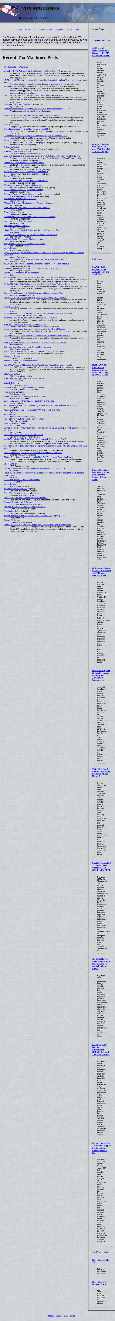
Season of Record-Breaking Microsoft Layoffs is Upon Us (28, 194)
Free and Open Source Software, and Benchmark (25, 324)
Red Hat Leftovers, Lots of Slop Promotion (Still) (24, 419)
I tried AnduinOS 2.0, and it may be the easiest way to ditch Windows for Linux (37, 336)
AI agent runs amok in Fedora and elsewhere (23, 185)
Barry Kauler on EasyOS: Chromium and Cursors (24, 243)
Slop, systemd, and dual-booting (17, 423)
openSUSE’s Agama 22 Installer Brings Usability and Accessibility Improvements (101, 675)
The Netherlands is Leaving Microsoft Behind (23, 190)
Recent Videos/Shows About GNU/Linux (21, 360)
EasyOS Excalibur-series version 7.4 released (23, 434)
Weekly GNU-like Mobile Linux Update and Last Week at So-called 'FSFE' (35, 342)
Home (19, 30)
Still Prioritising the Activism (15, 488)
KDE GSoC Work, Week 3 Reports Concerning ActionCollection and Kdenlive (36, 264)
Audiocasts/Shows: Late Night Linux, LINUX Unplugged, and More (32, 410)
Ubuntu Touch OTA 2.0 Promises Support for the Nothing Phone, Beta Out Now (101, 1148)
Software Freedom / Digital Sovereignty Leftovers (24, 387)
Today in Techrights (12, 176)
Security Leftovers (11, 383)
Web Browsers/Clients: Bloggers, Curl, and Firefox (25, 396)
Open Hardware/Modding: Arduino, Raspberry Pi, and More (29, 401)
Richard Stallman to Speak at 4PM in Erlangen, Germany (28, 515)
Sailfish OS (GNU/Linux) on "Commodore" (22, 273)
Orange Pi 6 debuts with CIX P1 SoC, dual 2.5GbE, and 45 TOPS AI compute (101, 148)
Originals (59, 30)
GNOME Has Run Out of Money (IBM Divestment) (25, 506)
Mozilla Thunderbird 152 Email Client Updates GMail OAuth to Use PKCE (101, 866)
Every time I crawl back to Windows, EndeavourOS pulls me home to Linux (35, 136)
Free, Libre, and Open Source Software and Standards (27, 207)
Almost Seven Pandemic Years (17, 167)
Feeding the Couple (12, 511)
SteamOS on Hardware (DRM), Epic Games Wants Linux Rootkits (32, 268)
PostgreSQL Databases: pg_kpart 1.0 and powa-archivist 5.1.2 (30, 234)
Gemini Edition (45, 30)
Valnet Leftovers (11, 464)
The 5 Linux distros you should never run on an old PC (27, 129)
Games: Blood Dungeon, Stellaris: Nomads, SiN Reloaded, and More (33, 452)
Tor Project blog (100, 1252)
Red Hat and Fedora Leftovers (17, 225)
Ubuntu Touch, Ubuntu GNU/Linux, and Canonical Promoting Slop (32, 230)
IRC (34, 30)
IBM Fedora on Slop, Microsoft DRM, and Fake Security (27, 347)
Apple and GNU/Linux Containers (18, 104)
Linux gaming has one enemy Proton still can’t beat (25, 497)
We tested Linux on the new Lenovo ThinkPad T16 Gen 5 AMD (30, 318)
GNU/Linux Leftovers (13, 374)
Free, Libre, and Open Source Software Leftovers (25, 378)
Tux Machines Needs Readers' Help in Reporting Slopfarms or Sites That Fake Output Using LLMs (45, 446)
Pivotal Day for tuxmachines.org (17, 493)
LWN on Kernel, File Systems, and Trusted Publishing (26, 181)
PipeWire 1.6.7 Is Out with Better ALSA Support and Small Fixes (100, 270)
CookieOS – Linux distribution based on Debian (24, 163)
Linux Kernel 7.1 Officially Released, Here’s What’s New (27, 95)
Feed (77, 30)
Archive (68, 30)
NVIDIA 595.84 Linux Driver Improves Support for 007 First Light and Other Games (100, 370)
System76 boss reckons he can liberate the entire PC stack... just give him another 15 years (42, 156)
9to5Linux (97, 259)
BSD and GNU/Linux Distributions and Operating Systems (28, 203)
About (27, 30)
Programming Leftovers (14, 212)
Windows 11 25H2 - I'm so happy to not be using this (26, 172)
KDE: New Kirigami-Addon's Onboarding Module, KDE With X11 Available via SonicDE (40, 405)
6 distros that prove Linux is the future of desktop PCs (26, 140)
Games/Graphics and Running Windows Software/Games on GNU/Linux (34, 468)
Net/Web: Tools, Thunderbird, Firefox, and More (24, 239)
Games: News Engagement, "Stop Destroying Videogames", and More (33, 293)
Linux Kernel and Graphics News (18, 221)
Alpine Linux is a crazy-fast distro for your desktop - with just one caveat (34, 351)
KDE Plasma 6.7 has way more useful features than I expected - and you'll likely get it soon (42, 80)
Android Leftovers (11, 124)
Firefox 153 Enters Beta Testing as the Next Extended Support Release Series (100, 475)
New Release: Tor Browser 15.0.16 (100, 1283)
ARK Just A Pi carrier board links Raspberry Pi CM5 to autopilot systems (101, 52)
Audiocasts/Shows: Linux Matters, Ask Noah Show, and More (29, 216)
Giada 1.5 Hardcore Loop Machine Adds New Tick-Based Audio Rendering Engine (101, 964)
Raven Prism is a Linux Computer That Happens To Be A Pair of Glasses (34, 329)
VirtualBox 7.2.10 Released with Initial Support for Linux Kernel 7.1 (101, 772)
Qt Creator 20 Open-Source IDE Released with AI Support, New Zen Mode (101, 572)
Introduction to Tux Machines (16, 67)
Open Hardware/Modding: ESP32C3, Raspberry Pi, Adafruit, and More (33, 259)
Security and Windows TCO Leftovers (20, 198)
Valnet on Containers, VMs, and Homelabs (22, 479)
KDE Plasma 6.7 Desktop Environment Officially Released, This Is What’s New (100, 1050)
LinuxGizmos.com (101, 40)
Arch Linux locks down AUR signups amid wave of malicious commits (33, 109)
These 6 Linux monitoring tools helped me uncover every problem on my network (38, 313)
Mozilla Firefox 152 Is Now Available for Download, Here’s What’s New (33, 86)
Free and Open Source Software (17, 151)
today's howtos (10, 248)
